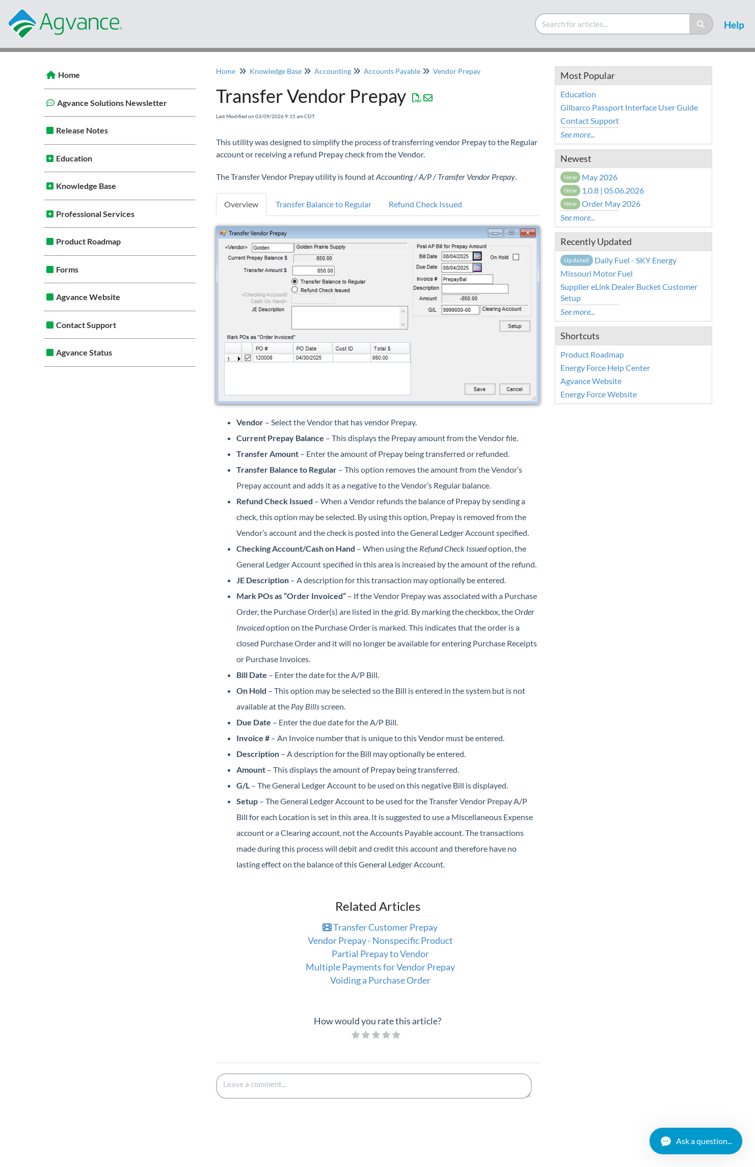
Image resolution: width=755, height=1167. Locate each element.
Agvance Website (88, 297)
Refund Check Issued (425, 204)
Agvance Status (84, 352)
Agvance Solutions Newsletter (112, 102)
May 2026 (589, 177)
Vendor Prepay (456, 71)
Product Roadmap (88, 241)
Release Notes (82, 130)
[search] (613, 24)
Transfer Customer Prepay (380, 927)
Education (74, 158)
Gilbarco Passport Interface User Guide (629, 107)
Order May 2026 (600, 203)
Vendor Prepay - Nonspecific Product (380, 940)
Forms (67, 269)
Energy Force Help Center (605, 367)
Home (69, 74)
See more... (577, 134)
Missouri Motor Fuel (596, 273)
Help (734, 25)
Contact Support (86, 325)
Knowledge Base (86, 186)
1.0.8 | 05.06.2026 (602, 190)
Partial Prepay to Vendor (380, 953)
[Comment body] (374, 1086)
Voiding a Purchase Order (380, 980)
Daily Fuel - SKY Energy (618, 260)
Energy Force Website (598, 394)
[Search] (701, 24)
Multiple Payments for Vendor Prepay (380, 966)
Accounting (332, 71)
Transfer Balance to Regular (323, 204)
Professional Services (95, 214)
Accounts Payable (392, 71)
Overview (241, 204)
